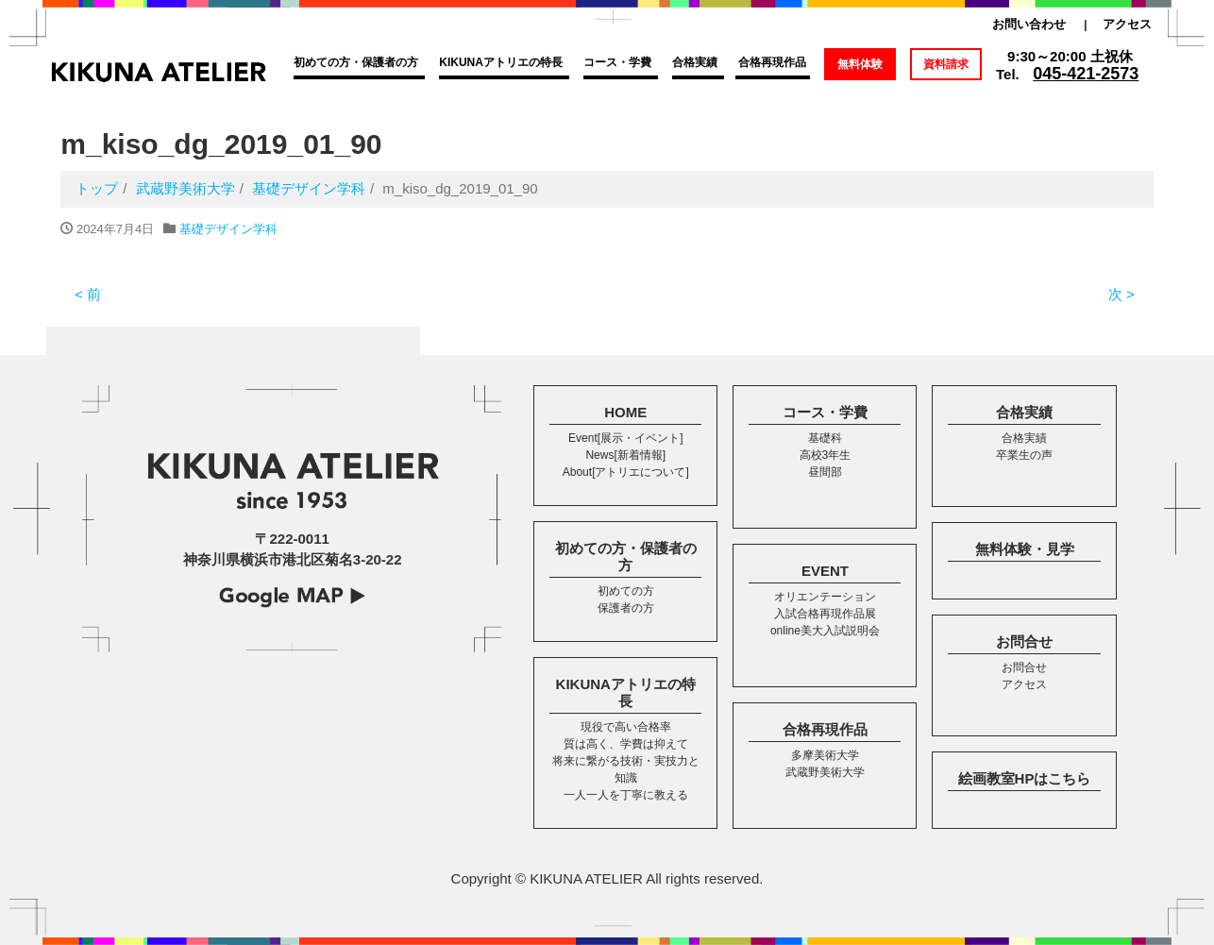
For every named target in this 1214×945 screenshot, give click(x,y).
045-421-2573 (1085, 73)
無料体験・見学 (1024, 549)
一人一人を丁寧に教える (626, 795)
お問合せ (1024, 641)
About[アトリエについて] (626, 472)
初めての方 (626, 591)
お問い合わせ (1029, 24)
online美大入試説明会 (825, 630)
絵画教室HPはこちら (1024, 778)
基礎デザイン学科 (228, 229)
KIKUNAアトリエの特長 (501, 62)
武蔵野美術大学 (825, 772)
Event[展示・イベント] (625, 438)
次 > (1121, 294)
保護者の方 (626, 608)
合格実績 (694, 62)
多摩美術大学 (825, 755)
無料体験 (860, 64)
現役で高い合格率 (626, 727)
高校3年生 (825, 455)
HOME (625, 412)
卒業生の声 (1024, 455)
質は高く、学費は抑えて (626, 744)
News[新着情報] (625, 455)
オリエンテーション (825, 596)
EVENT (825, 571)
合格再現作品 (772, 62)
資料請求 (946, 64)
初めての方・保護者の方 (356, 62)
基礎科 (825, 438)
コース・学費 (617, 62)
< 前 (88, 294)
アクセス (1127, 24)
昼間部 (825, 472)
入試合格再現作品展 (825, 613)
